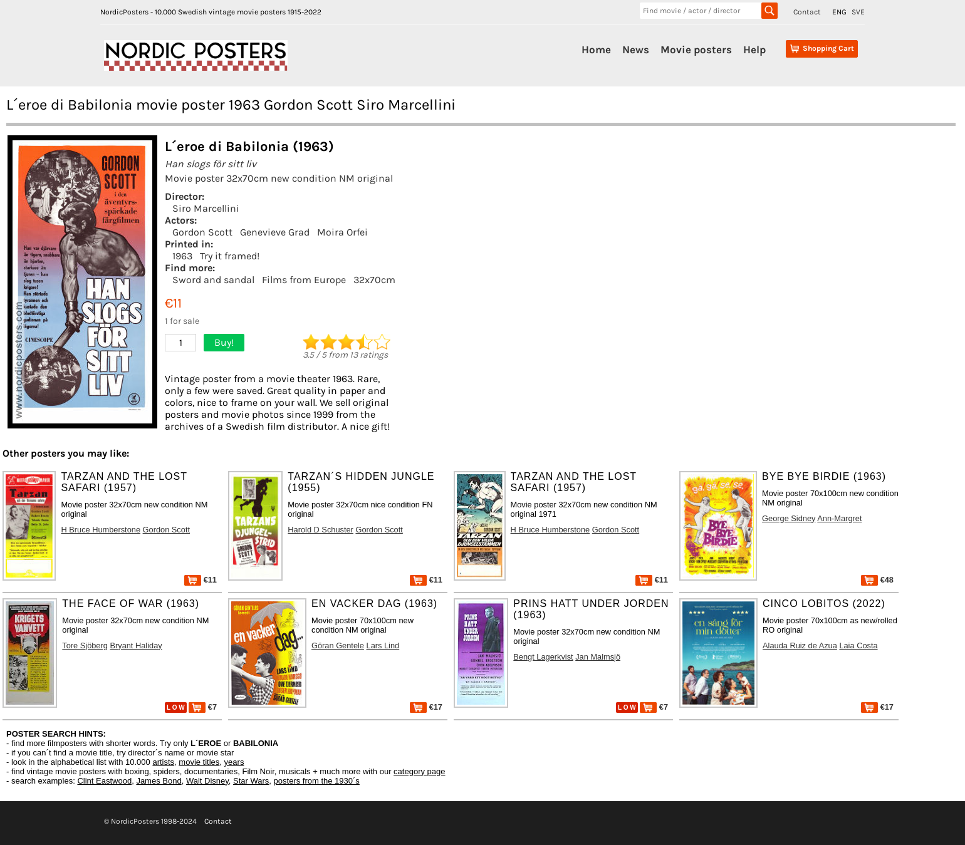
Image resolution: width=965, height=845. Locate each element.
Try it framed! (229, 256)
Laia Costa (858, 645)
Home (596, 49)
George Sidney (788, 518)
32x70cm (374, 280)
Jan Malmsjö (597, 656)
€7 (203, 707)
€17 (426, 707)
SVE (858, 12)
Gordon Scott (202, 232)
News (635, 49)
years (234, 762)
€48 (877, 579)
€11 (200, 579)
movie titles (199, 762)
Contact (807, 12)
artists (163, 762)
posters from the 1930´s (317, 780)
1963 (182, 256)
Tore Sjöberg (85, 645)
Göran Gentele (337, 645)
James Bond (158, 780)
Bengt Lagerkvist (543, 656)
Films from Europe (304, 280)
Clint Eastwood (104, 780)
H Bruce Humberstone (100, 529)
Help (754, 49)
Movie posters (696, 49)
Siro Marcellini (205, 208)
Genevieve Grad (275, 232)
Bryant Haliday (136, 645)
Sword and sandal (213, 280)
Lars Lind (383, 645)
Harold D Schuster (320, 529)
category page (419, 771)
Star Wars (251, 780)
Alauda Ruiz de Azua (800, 645)
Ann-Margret (839, 518)
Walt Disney (207, 780)
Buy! (224, 342)
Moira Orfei (342, 232)
